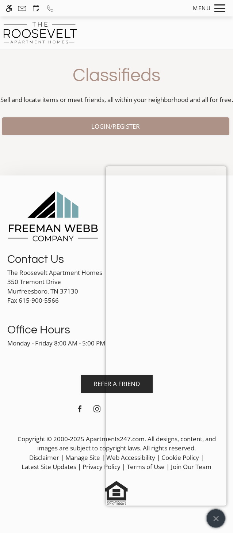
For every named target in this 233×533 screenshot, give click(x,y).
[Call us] (50, 8)
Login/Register (115, 126)
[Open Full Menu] (207, 8)
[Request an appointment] (36, 8)
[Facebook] (79, 411)
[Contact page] (22, 8)
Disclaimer (44, 457)
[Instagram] (97, 411)
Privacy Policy (102, 466)
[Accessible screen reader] (9, 8)
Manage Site (82, 457)
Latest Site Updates (49, 466)
